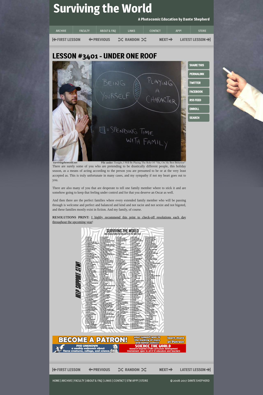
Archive (67, 380)
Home (56, 380)
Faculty (79, 380)
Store (144, 380)
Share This (199, 65)
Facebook (199, 91)
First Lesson (66, 39)
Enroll (199, 108)
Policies (98, 39)
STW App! (132, 380)
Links (108, 380)
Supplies (135, 39)
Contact (167, 39)
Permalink (199, 74)
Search (199, 117)
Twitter (199, 82)
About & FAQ (94, 380)
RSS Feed (199, 99)
